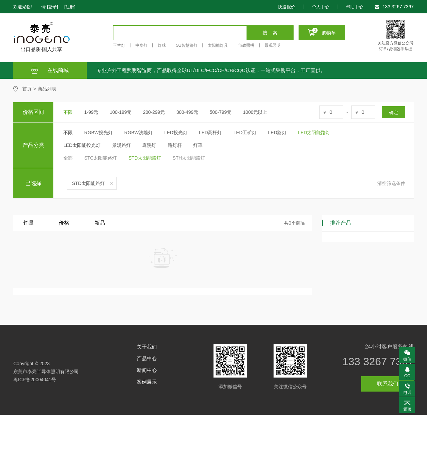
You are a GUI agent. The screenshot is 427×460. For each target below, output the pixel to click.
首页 (27, 88)
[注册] (69, 7)
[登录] (52, 7)
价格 (64, 223)
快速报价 (286, 7)
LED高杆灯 (210, 132)
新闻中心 (147, 370)
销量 (28, 223)
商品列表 (47, 88)
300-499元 (187, 112)
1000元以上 (255, 112)
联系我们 (387, 384)
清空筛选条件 (391, 183)
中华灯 (141, 45)
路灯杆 (175, 145)
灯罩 (197, 145)
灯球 (162, 45)
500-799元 (220, 112)
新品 (99, 223)
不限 (68, 112)
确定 (393, 112)
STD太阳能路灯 (144, 158)
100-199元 (120, 112)
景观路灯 (121, 145)
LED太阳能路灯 (314, 132)
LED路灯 (277, 132)
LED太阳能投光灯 (81, 145)
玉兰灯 (119, 45)
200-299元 (154, 112)
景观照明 (273, 45)
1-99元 (91, 112)
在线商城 (50, 70)
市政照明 (246, 45)
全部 (68, 158)
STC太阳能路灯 (100, 158)
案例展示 (147, 381)
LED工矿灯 (245, 132)
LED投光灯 (175, 132)
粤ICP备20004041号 (34, 379)
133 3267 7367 (378, 361)
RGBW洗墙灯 (138, 132)
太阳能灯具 (218, 45)
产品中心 (147, 358)
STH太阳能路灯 (188, 158)
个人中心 (320, 7)
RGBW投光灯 (98, 132)
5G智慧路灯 (186, 45)
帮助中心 (354, 7)
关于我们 (147, 346)
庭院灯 (149, 145)
